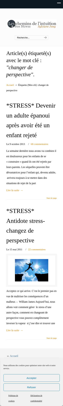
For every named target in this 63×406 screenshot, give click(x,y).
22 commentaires (37, 249)
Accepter (31, 378)
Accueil (10, 85)
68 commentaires (39, 144)
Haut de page (52, 198)
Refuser (31, 387)
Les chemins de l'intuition (31, 22)
